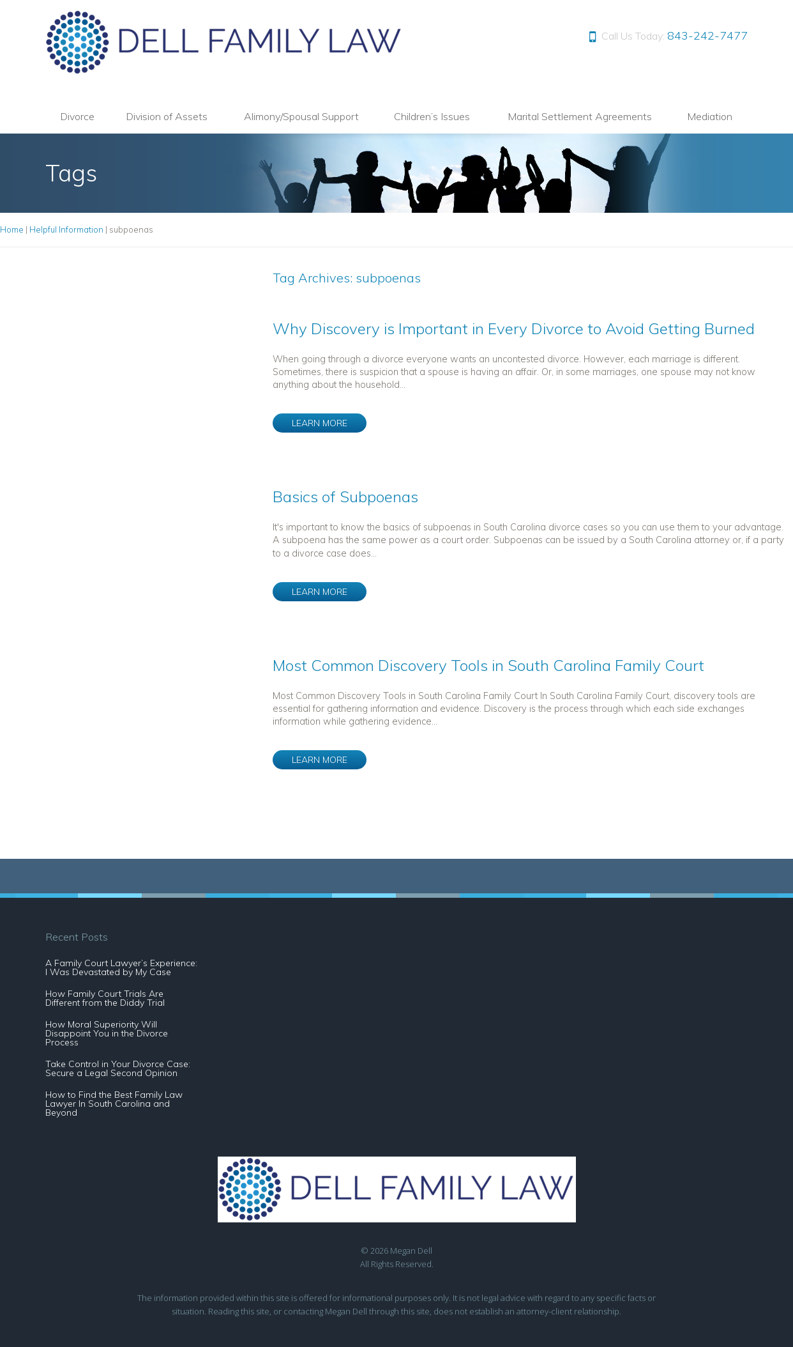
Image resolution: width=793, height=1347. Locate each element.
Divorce (77, 116)
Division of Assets (167, 116)
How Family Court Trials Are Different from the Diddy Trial (105, 998)
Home (12, 229)
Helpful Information (66, 229)
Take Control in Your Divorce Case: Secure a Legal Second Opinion (117, 1068)
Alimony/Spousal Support (301, 116)
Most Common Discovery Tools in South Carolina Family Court (488, 665)
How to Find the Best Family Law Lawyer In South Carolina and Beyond (114, 1103)
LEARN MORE (319, 423)
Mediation (709, 116)
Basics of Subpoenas (345, 496)
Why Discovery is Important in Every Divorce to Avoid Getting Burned (514, 328)
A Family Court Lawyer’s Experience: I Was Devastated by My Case (121, 967)
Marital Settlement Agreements (580, 116)
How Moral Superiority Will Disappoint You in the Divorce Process (106, 1033)
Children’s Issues (432, 116)
